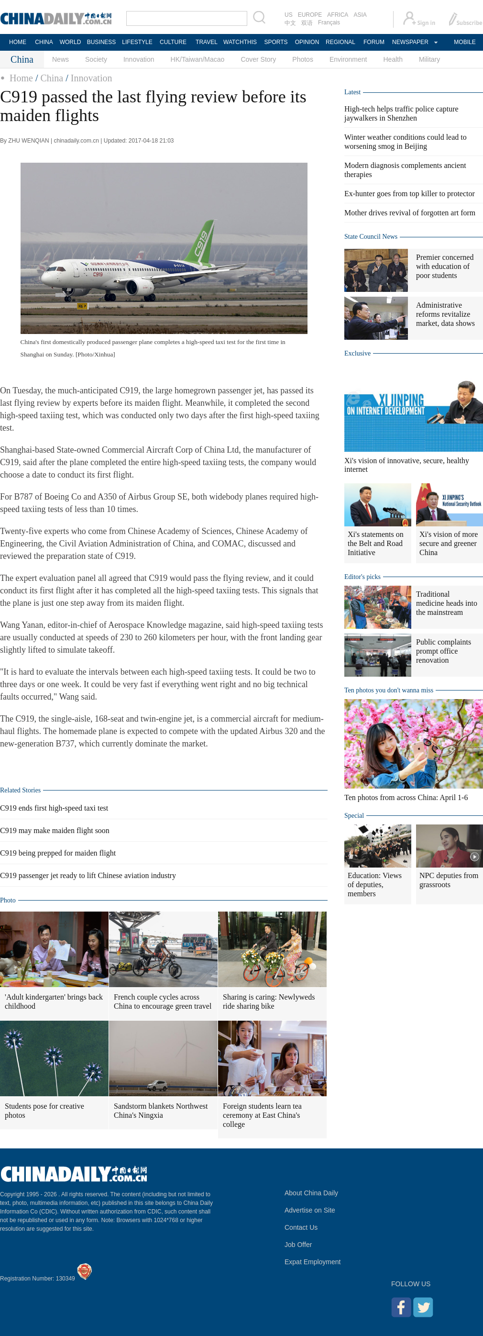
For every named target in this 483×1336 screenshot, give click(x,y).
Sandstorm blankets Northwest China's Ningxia (161, 1110)
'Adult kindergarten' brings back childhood (54, 1001)
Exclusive (357, 353)
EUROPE (310, 14)
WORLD (70, 42)
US (289, 14)
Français (329, 22)
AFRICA (337, 14)
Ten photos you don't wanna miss (388, 690)
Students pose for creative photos (44, 1110)
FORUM (373, 42)
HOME (17, 42)
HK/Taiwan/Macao (198, 59)
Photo (8, 900)
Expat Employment (313, 1262)
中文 (290, 23)
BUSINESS (101, 42)
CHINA (44, 42)
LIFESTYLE (137, 42)
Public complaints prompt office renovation (443, 651)
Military (429, 59)
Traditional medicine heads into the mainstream (446, 603)
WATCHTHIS (240, 42)
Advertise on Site (310, 1210)
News (60, 59)
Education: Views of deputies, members (375, 884)
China (51, 78)
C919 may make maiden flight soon (55, 830)
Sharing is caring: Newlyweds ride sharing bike (269, 1001)
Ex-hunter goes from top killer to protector (409, 193)
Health (392, 59)
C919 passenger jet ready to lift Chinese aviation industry (88, 875)
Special (354, 815)
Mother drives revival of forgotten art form (409, 213)
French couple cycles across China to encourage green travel (162, 1001)
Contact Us (301, 1227)
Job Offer (298, 1244)
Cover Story (258, 59)
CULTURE (173, 42)
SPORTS (275, 42)
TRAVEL (207, 42)
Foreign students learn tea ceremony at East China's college (262, 1115)
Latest (352, 92)
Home (21, 78)
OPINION (307, 42)
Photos (302, 59)
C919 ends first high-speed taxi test (54, 808)
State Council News (370, 236)
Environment (348, 59)
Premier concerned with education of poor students (444, 266)
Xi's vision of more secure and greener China (448, 543)
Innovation (138, 59)
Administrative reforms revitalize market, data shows (445, 314)
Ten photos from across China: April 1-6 (406, 797)
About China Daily (311, 1193)
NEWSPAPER (410, 42)
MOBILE (464, 42)
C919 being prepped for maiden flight (58, 853)
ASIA (359, 14)
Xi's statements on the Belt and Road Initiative (376, 543)
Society (96, 59)
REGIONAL (340, 42)
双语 (307, 23)
